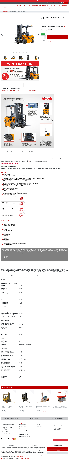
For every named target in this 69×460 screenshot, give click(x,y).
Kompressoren (64, 8)
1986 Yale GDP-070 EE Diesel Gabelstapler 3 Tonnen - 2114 (25, 407)
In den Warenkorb (60, 37)
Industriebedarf (64, 5)
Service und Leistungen (23, 434)
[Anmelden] (43, 3)
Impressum (25, 455)
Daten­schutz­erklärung (19, 456)
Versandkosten (50, 41)
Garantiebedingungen (23, 426)
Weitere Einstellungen (24, 458)
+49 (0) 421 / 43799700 (7, 427)
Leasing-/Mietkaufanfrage (24, 432)
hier (64, 26)
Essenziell (5, 458)
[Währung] (56, 3)
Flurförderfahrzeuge (36, 5)
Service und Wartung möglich (12, 418)
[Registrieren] (49, 3)
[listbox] (8, 398)
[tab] (4, 85)
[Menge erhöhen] (45, 36)
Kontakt (38, 428)
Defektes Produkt (22, 424)
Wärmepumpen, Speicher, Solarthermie (46, 8)
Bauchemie (53, 5)
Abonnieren (62, 440)
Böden (59, 5)
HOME (29, 5)
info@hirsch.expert (4, 169)
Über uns (38, 424)
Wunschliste (44, 40)
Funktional (17, 458)
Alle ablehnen (57, 450)
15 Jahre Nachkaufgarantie (58, 418)
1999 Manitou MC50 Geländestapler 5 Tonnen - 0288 (43, 407)
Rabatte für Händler (35, 418)
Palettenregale (57, 8)
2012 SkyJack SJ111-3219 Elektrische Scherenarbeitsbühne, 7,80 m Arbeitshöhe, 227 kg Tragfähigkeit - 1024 (60, 407)
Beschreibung (4, 84)
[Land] (53, 3)
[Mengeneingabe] (42, 37)
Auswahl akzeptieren (57, 452)
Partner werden (39, 426)
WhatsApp (7, 435)
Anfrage (28, 176)
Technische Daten (12, 84)
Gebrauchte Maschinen (21, 5)
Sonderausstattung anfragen (24, 436)
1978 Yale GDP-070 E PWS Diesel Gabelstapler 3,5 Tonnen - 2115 (7, 407)
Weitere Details (20, 84)
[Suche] (58, 3)
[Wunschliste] (61, 3)
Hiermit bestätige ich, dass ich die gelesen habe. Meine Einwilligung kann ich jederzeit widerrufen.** (61, 436)
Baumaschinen (45, 5)
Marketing (11, 458)
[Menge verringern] (45, 38)
